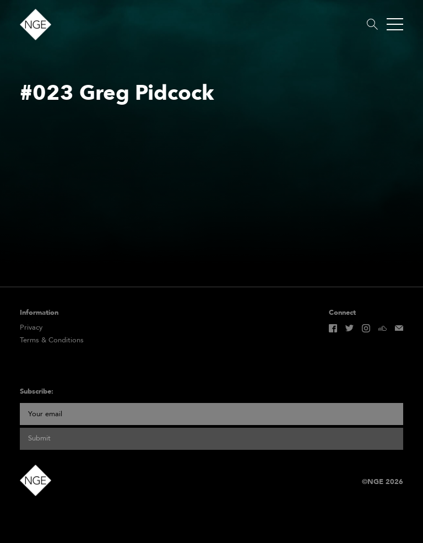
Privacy (31, 327)
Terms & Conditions (52, 340)
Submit (39, 438)
